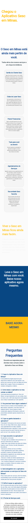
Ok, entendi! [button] (14, 518)
